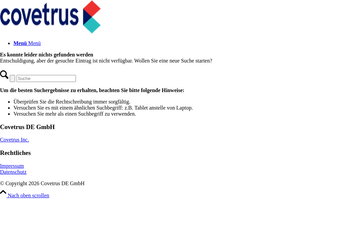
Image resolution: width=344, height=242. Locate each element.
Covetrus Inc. (14, 140)
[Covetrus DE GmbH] (50, 32)
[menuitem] (178, 43)
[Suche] (46, 78)
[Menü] (27, 43)
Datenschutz (13, 172)
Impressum (12, 166)
